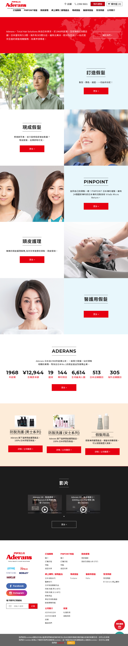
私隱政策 (60, 642)
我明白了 (71, 643)
